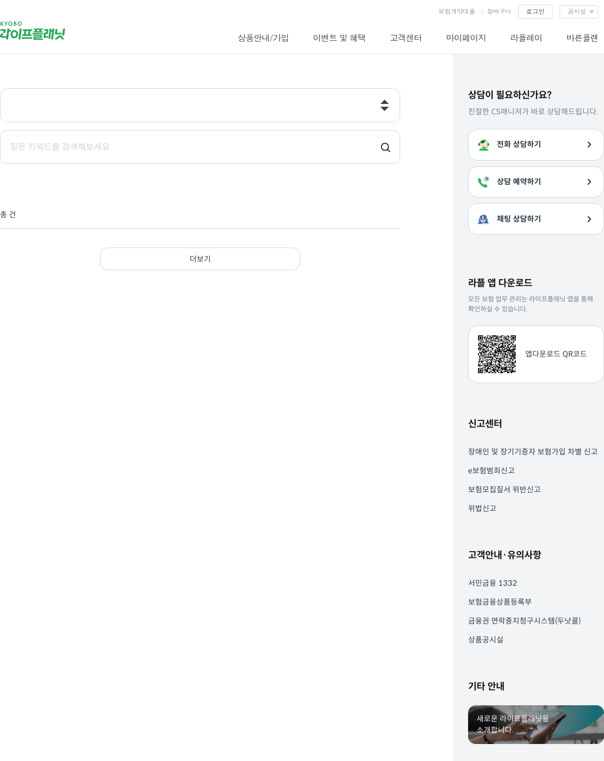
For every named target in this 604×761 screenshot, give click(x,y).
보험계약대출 (456, 11)
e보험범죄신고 (491, 471)
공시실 (577, 11)
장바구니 (499, 11)
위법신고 (482, 508)
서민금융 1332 (492, 583)
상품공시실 (485, 640)
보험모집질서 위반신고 (504, 490)
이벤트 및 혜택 (339, 37)
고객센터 (406, 37)
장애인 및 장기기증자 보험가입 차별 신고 (533, 452)
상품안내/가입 (263, 37)
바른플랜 (582, 37)
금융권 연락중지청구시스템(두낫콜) (524, 621)
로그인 (535, 11)
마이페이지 (466, 37)
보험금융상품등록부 (500, 602)
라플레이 (526, 37)
